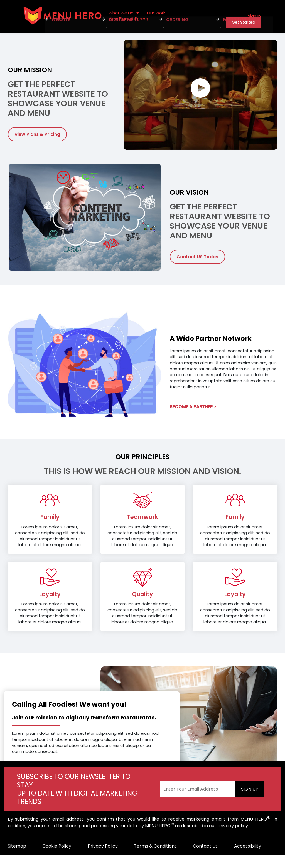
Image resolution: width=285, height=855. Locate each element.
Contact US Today (197, 257)
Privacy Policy (103, 846)
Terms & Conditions (155, 846)
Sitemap (17, 846)
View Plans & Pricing (37, 134)
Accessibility (247, 846)
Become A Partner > (193, 406)
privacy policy (232, 825)
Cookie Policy (56, 846)
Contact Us (205, 846)
